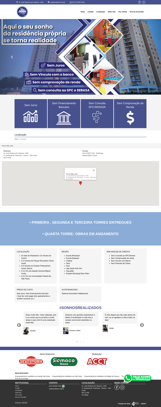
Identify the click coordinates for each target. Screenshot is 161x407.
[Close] (93, 170)
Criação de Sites (124, 404)
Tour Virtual (122, 12)
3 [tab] (84, 342)
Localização (100, 12)
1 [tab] (77, 342)
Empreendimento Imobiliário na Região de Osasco (101, 376)
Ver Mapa (85, 395)
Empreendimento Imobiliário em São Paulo (67, 376)
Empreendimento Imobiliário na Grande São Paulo (32, 376)
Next (142, 325)
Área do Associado (137, 12)
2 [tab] (80, 342)
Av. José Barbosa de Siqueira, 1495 (31, 2)
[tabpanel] (41, 322)
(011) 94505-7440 (78, 2)
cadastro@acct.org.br (57, 2)
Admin (143, 404)
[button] (12, 57)
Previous (19, 325)
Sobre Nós (112, 12)
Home (83, 12)
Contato (91, 12)
